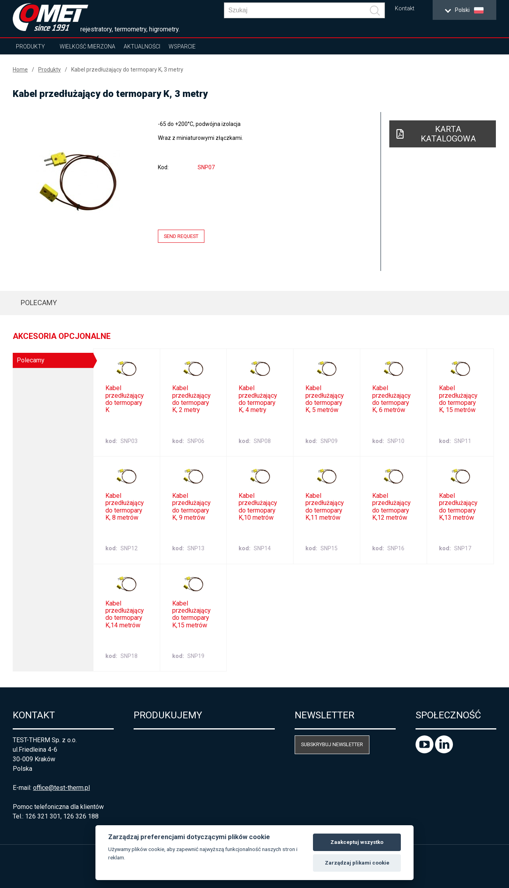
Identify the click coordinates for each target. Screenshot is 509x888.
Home (20, 69)
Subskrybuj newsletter (332, 744)
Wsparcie (182, 46)
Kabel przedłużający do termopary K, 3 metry (127, 69)
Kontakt (404, 8)
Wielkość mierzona (87, 46)
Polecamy (39, 302)
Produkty (30, 46)
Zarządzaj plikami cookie (357, 863)
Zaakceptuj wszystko (356, 842)
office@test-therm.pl (61, 787)
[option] (78, 181)
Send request (181, 236)
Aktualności (142, 46)
